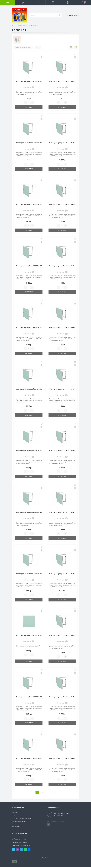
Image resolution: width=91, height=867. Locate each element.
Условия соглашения (19, 821)
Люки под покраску (22, 25)
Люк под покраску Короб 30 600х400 (62, 697)
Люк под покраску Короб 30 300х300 (62, 266)
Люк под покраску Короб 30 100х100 (29, 635)
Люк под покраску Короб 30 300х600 (29, 512)
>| (53, 792)
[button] (38, 2)
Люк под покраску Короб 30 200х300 (62, 143)
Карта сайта (16, 827)
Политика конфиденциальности (22, 818)
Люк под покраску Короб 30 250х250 (62, 204)
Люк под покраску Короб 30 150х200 (29, 81)
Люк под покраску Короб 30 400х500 (29, 574)
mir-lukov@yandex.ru (19, 842)
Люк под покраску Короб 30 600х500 (62, 758)
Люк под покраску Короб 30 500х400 (62, 574)
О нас (14, 815)
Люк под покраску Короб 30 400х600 (62, 635)
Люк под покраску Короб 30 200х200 (29, 143)
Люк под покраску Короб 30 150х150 (62, 81)
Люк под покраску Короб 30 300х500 (62, 389)
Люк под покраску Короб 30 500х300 (62, 451)
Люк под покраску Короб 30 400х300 (29, 389)
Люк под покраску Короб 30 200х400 (29, 266)
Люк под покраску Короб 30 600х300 (62, 512)
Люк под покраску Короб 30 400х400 (29, 451)
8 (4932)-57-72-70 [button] (19, 839)
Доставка (15, 813)
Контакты (15, 824)
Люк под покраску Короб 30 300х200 (29, 204)
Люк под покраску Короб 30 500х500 (29, 697)
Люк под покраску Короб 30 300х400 (62, 327)
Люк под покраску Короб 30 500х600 (29, 758)
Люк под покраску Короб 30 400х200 (29, 327)
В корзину (29, 107)
